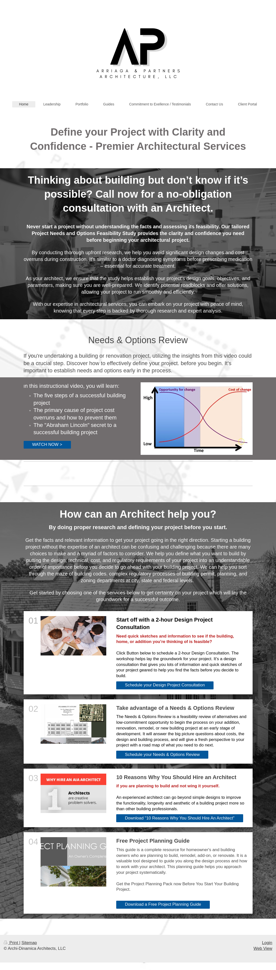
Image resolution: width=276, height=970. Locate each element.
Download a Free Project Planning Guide (163, 904)
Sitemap (29, 942)
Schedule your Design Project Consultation (165, 685)
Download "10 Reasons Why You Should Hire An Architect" (179, 818)
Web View (263, 948)
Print (11, 942)
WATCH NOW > (47, 444)
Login (267, 942)
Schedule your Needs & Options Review (162, 754)
